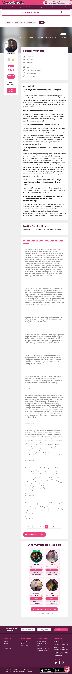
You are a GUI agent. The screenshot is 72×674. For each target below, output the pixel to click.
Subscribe (61, 630)
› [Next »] (60, 527)
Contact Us (24, 641)
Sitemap (29, 672)
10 (50, 527)
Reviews (54, 7)
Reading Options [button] (28, 7)
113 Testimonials (11, 83)
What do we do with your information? (43, 649)
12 (57, 527)
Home (8, 23)
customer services (62, 651)
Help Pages (24, 645)
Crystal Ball (31, 23)
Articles (48, 7)
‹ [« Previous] (28, 527)
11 (53, 527)
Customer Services (64, 7)
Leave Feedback (11, 90)
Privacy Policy (41, 641)
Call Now (11, 76)
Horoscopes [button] (40, 7)
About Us (6, 643)
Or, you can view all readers (44, 614)
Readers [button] (4, 7)
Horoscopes (8, 649)
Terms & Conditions (43, 647)
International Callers (19, 672)
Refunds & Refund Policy (42, 644)
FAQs (22, 643)
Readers (6, 645)
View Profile (36, 572)
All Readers (18, 23)
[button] (36, 12)
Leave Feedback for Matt (34, 534)
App (20, 7)
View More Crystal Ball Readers (44, 609)
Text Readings (14, 7)
